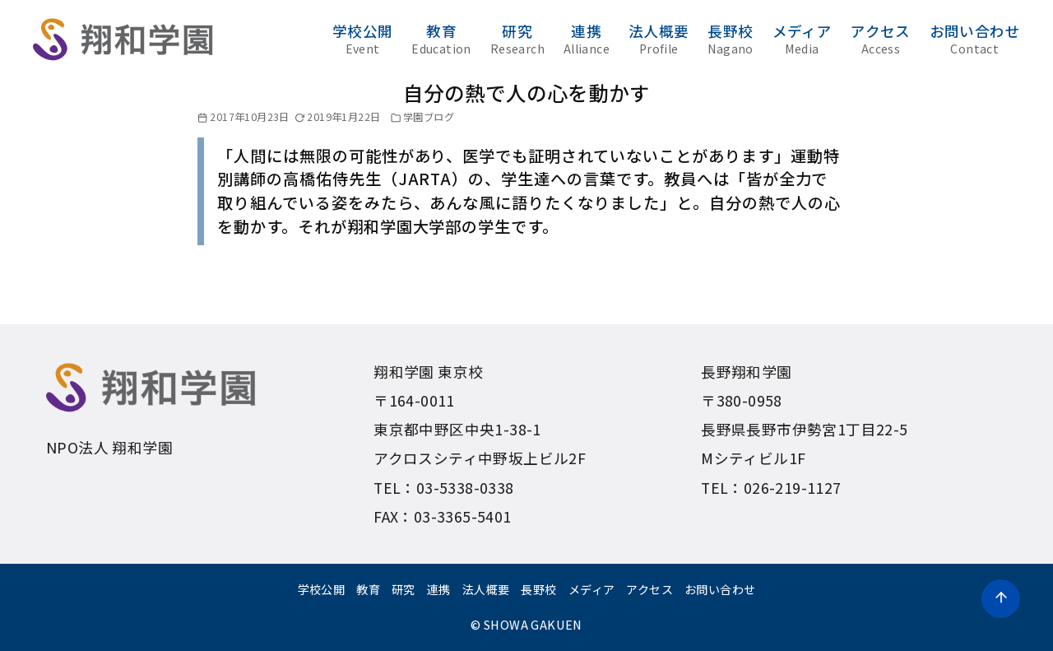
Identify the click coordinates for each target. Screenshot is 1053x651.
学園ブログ (428, 116)
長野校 (730, 39)
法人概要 (659, 39)
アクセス (881, 39)
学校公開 (362, 39)
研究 (517, 39)
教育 (441, 39)
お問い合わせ (975, 39)
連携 (587, 39)
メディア (802, 39)
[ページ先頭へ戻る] (1000, 598)
